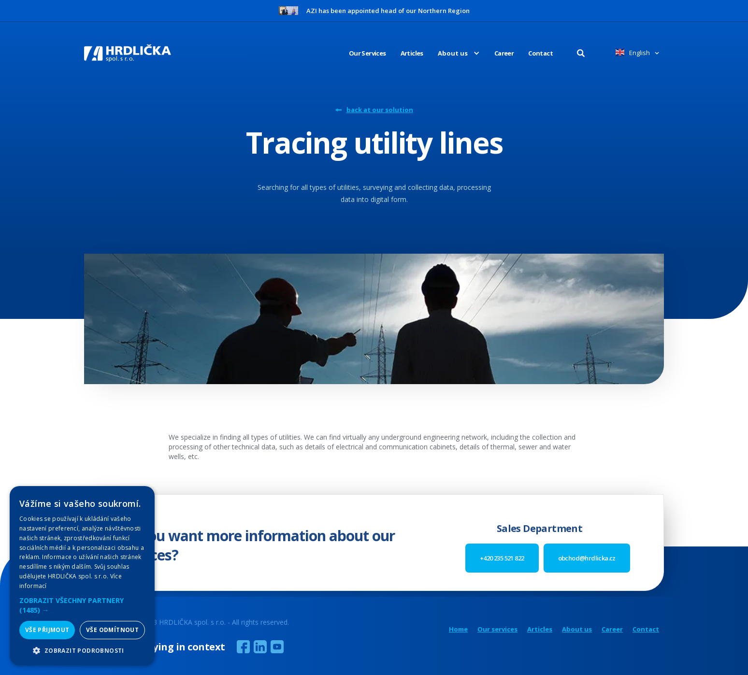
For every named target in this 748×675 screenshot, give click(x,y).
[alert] (82, 575)
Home (458, 629)
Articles (412, 53)
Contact (540, 53)
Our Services (367, 53)
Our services (497, 629)
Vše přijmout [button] (47, 630)
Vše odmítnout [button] (112, 630)
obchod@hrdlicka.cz (587, 558)
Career (504, 53)
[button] (451, 53)
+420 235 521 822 (502, 558)
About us (577, 629)
